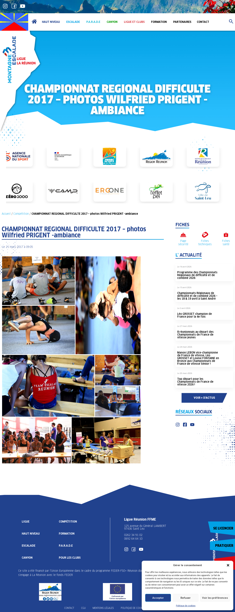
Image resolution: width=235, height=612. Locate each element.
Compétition (21, 214)
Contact (69, 608)
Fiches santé (226, 242)
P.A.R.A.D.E (66, 545)
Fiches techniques (205, 242)
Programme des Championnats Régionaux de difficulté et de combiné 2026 (197, 275)
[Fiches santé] (226, 235)
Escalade (28, 545)
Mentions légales (103, 608)
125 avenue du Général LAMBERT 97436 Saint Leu (145, 527)
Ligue (25, 521)
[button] (228, 565)
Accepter (158, 597)
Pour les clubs (70, 558)
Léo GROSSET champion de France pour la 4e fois (194, 315)
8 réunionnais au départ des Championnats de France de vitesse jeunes (195, 334)
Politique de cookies (185, 606)
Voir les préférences (215, 597)
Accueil (6, 214)
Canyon (27, 558)
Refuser (186, 597)
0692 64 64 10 (133, 538)
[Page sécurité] (183, 235)
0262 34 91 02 (133, 535)
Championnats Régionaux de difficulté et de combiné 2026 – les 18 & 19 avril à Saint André (197, 296)
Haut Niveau (31, 533)
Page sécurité (183, 242)
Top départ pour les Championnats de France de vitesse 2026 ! (195, 381)
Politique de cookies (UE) (135, 608)
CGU (83, 608)
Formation (67, 533)
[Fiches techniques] (205, 235)
